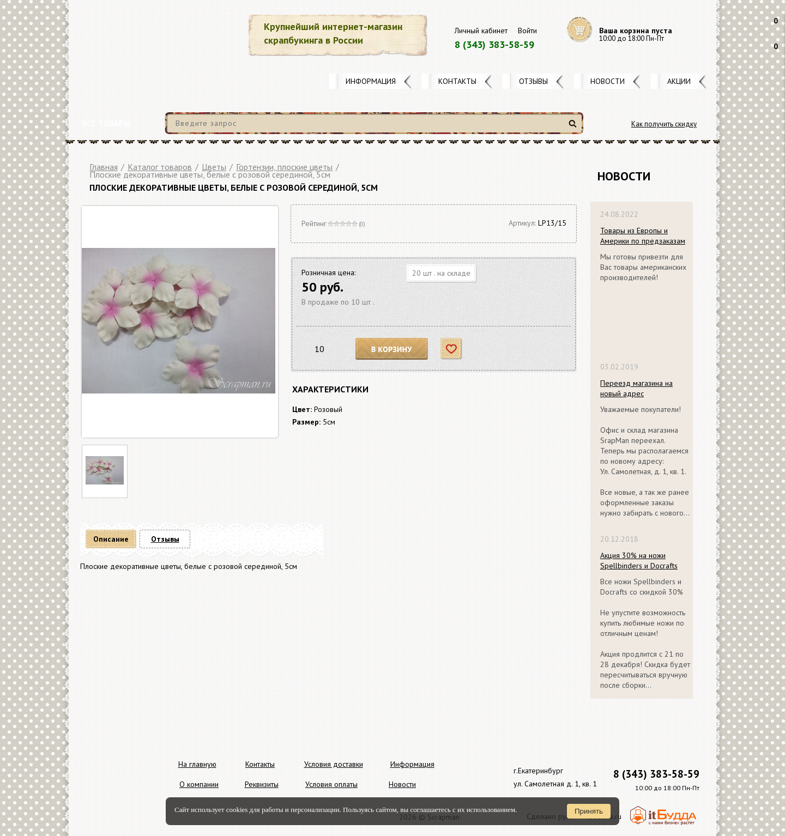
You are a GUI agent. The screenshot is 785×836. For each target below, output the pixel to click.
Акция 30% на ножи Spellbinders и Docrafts (639, 560)
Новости (607, 81)
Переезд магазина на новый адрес (636, 388)
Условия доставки (333, 764)
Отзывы (533, 81)
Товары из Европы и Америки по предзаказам (642, 236)
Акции (679, 81)
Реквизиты (262, 784)
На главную (197, 764)
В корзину (391, 349)
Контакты (457, 81)
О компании (199, 784)
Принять (589, 811)
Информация (371, 81)
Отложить (451, 349)
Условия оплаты (331, 784)
